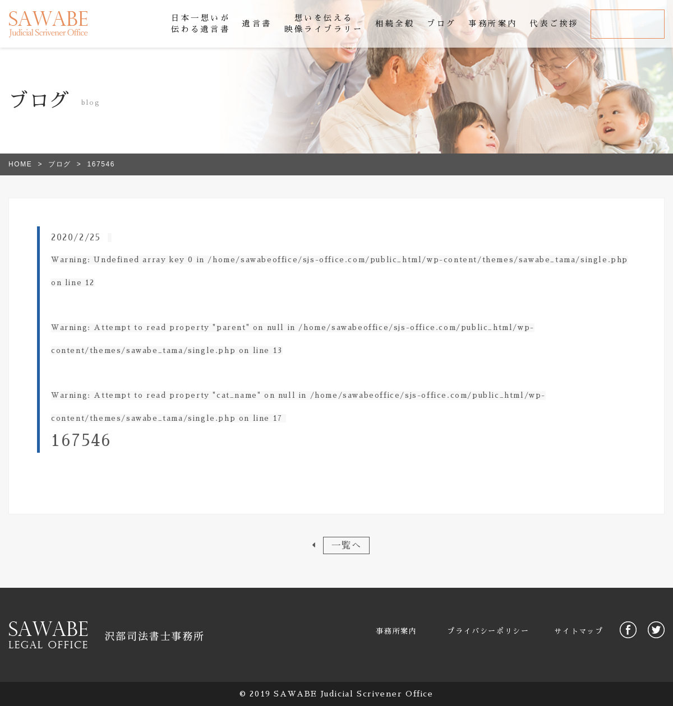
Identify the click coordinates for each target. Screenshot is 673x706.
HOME (20, 164)
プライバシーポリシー (488, 631)
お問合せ (627, 23)
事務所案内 (396, 631)
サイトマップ (578, 631)
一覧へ (346, 545)
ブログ (59, 164)
